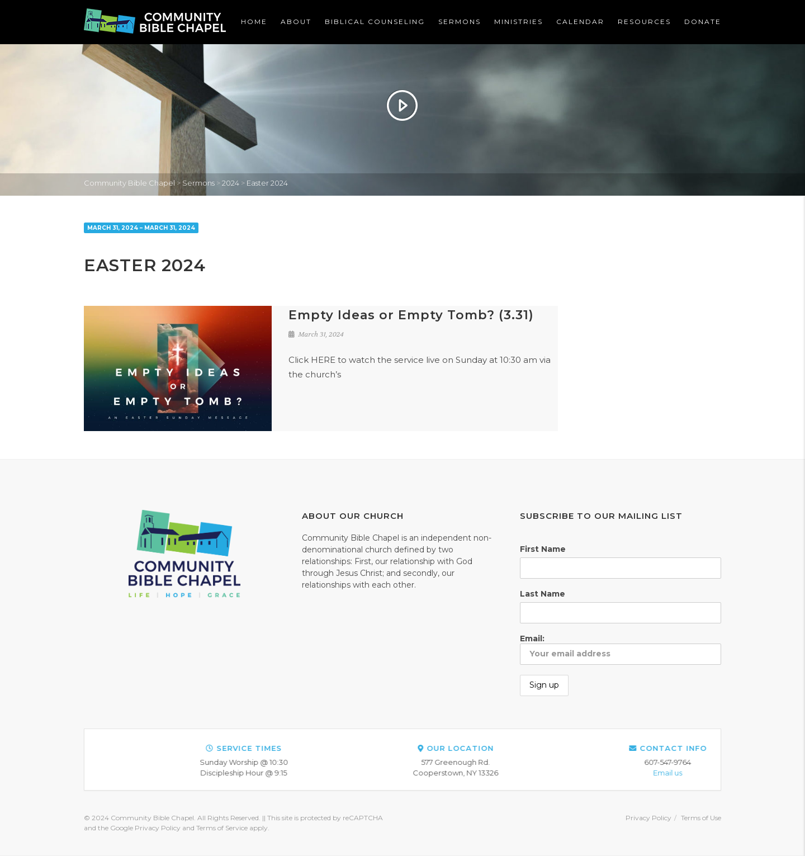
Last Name (542, 594)
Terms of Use (701, 818)
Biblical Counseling (375, 21)
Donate (702, 21)
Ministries (518, 21)
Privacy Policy (648, 818)
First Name (543, 549)
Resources (644, 21)
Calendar (580, 21)
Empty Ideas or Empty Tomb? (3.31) (411, 315)
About (296, 21)
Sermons (459, 21)
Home (254, 21)
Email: (620, 649)
